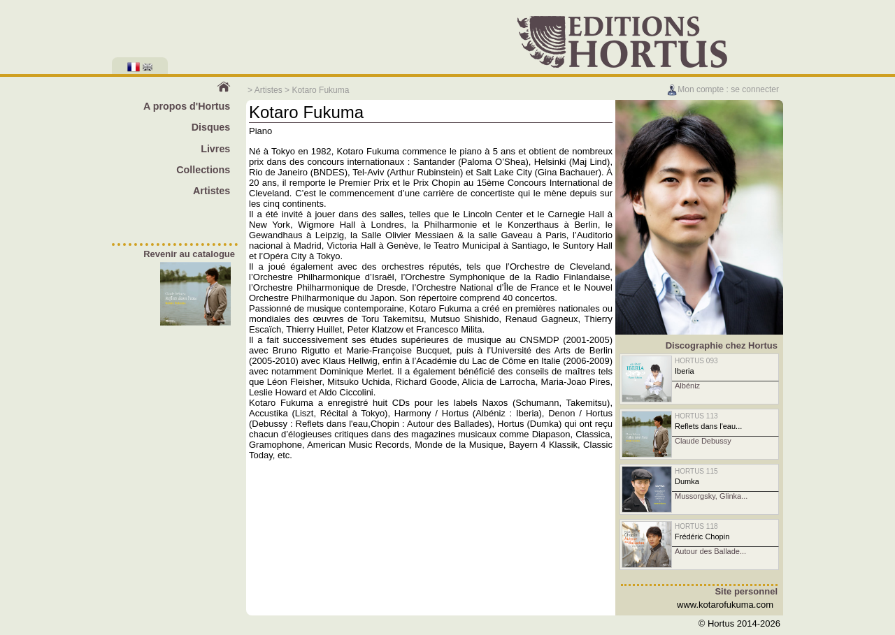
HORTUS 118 (696, 526)
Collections (203, 169)
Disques (211, 127)
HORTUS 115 (696, 471)
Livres (215, 148)
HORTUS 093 (696, 361)
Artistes (268, 90)
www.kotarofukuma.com (725, 604)
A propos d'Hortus (186, 106)
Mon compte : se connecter (722, 89)
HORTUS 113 (696, 416)
